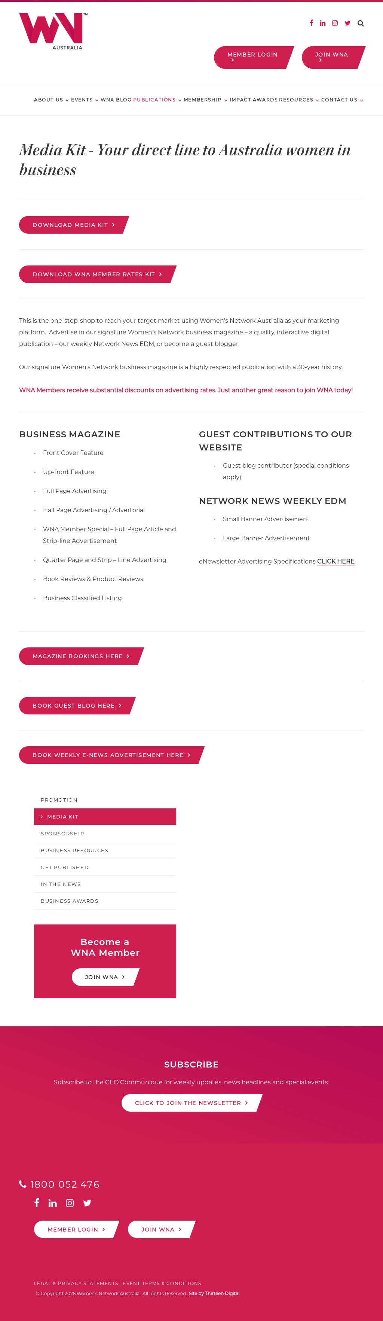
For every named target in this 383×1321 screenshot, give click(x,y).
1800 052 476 (59, 1184)
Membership (203, 100)
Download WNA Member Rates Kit (94, 274)
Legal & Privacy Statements (76, 1283)
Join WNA (331, 54)
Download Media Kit (70, 225)
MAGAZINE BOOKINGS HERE (78, 656)
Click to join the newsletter (188, 1103)
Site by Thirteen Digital (214, 1293)
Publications (154, 100)
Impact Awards (254, 100)
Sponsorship (62, 833)
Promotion (59, 800)
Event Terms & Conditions (162, 1283)
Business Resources (74, 850)
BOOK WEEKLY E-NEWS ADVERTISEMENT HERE (108, 755)
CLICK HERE (336, 561)
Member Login (252, 54)
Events (81, 100)
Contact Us (339, 100)
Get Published (65, 867)
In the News (61, 884)
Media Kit (62, 817)
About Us (48, 100)
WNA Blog (116, 100)
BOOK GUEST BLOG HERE (74, 705)
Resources (296, 100)
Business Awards (69, 901)
